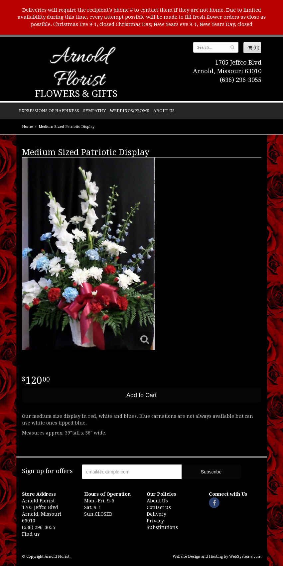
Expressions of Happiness (49, 110)
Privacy (155, 520)
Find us (31, 534)
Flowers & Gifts (76, 93)
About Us (164, 110)
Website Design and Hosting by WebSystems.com (217, 556)
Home (27, 127)
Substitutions (162, 527)
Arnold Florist (79, 69)
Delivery (156, 514)
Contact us (159, 507)
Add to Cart (141, 395)
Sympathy (94, 110)
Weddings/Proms (129, 110)
